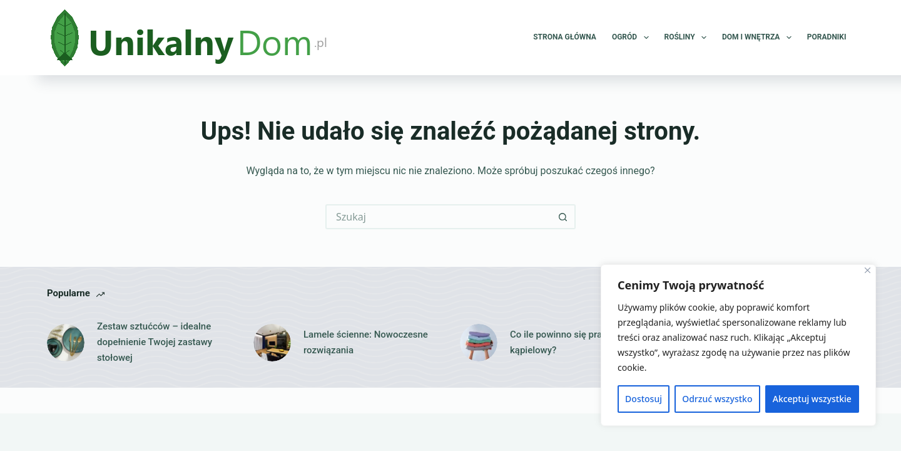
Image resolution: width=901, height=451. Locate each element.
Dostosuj (643, 399)
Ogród (633, 37)
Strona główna (564, 37)
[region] (738, 345)
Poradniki (827, 37)
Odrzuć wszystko (717, 399)
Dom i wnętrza (759, 37)
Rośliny (687, 37)
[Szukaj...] (438, 216)
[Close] (867, 270)
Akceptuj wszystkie (812, 399)
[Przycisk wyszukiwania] (563, 216)
